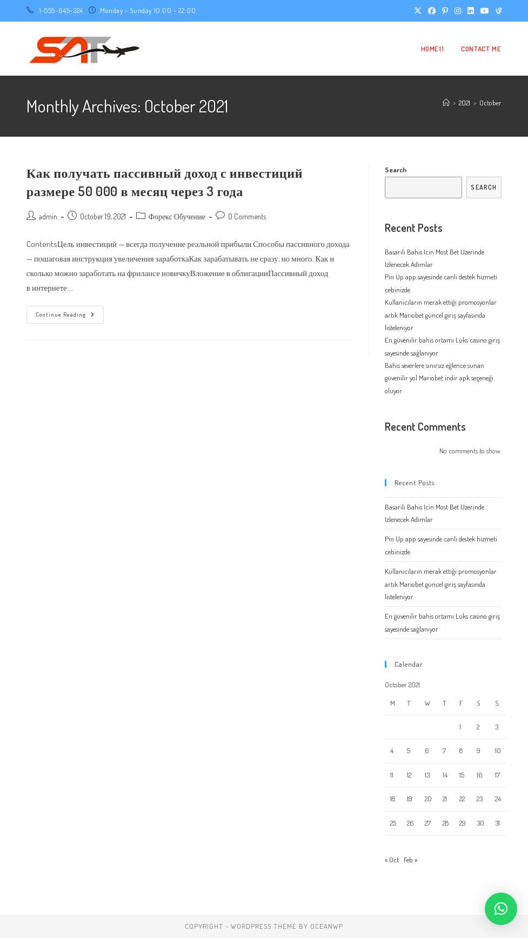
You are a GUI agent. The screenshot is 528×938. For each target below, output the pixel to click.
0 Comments (247, 216)
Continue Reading (70, 317)
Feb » (410, 859)
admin (48, 216)
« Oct (392, 859)
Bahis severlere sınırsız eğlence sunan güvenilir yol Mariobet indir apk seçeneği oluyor (439, 378)
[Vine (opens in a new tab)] (497, 10)
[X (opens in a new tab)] (418, 10)
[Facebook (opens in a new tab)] (432, 10)
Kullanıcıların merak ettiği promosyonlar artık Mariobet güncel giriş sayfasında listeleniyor (441, 315)
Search (395, 169)
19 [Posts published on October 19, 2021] (409, 798)
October (490, 102)
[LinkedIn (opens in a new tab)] (470, 10)
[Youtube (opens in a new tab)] (484, 10)
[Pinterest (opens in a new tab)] (445, 10)
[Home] (446, 102)
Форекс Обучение (177, 216)
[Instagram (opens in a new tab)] (457, 10)
